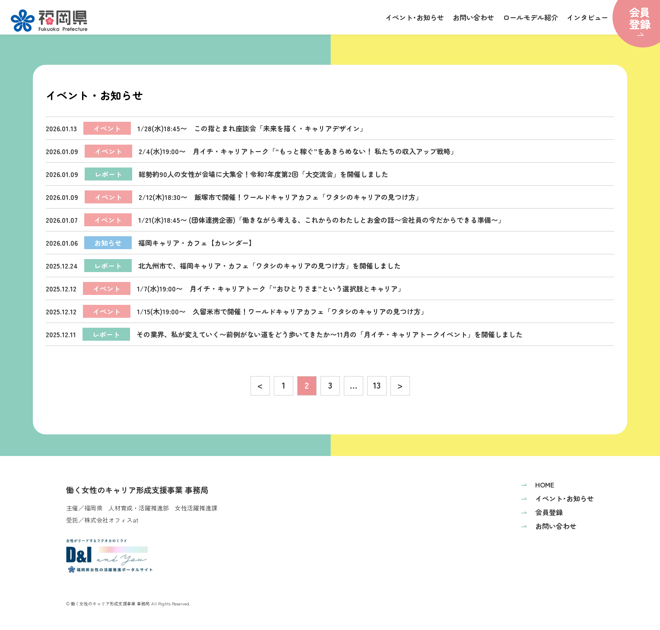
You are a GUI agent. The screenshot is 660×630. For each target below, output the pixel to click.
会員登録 (542, 512)
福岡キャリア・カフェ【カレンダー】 (151, 243)
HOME (537, 484)
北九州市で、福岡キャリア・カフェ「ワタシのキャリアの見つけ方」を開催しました (223, 265)
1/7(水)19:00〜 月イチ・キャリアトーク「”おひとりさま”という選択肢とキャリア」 (225, 288)
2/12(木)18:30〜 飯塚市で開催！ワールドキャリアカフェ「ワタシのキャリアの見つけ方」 (234, 197)
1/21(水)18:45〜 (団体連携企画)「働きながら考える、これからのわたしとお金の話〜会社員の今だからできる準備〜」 (275, 220)
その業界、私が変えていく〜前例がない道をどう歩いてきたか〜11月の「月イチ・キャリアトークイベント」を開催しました (284, 334)
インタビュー (587, 17)
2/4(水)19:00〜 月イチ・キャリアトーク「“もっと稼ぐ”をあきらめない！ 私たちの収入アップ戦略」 (251, 151)
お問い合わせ (473, 17)
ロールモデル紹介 (530, 17)
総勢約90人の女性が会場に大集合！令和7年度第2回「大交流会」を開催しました (217, 174)
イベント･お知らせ (414, 17)
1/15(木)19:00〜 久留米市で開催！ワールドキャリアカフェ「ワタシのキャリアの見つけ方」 (237, 311)
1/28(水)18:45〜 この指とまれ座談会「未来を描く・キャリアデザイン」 (206, 128)
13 (377, 385)
